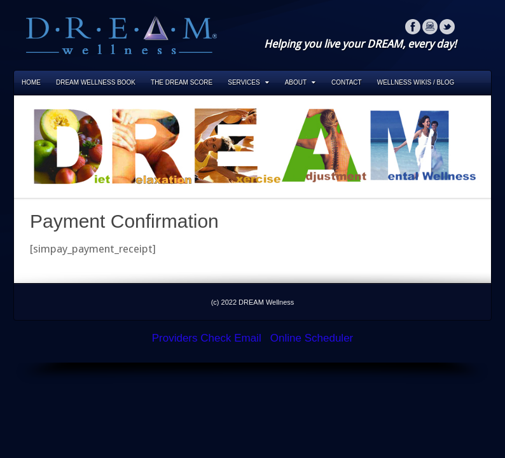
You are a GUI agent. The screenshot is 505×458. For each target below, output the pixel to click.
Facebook (412, 26)
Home (31, 82)
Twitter (447, 26)
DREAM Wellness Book (95, 82)
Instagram (430, 26)
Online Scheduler (311, 338)
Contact (346, 82)
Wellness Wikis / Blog (416, 82)
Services (248, 82)
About (300, 82)
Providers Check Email (206, 338)
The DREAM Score (181, 82)
